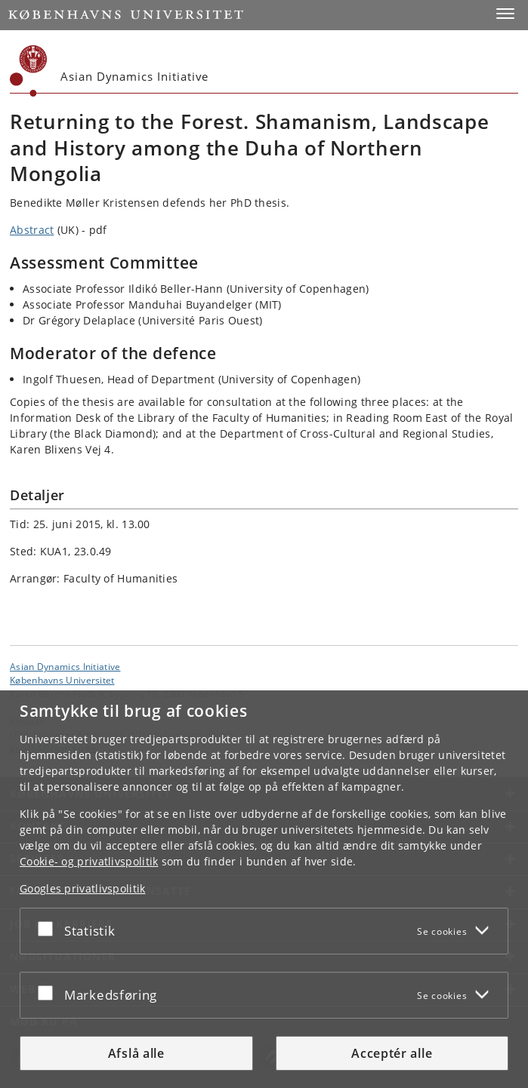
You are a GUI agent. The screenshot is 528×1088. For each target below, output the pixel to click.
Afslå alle (136, 1053)
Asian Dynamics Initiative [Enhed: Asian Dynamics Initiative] (65, 666)
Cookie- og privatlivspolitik (89, 861)
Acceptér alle (391, 1053)
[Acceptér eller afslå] (49, 928)
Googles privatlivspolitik (83, 888)
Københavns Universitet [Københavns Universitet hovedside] (62, 680)
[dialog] (264, 889)
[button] (505, 13)
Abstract (32, 230)
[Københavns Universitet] (29, 71)
